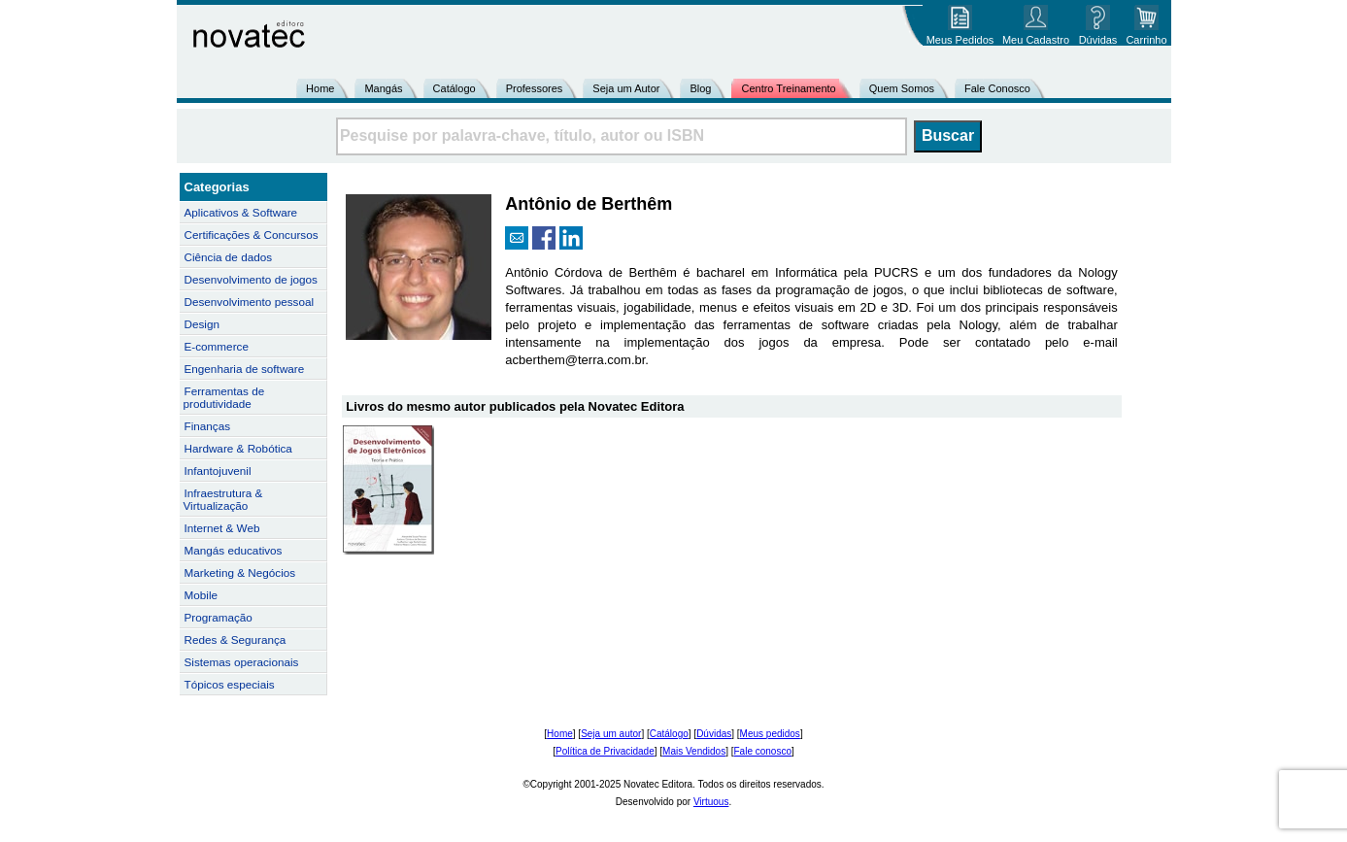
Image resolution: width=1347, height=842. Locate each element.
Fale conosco (762, 751)
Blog (700, 88)
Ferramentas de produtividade (224, 397)
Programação (219, 617)
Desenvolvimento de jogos (251, 279)
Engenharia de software (245, 368)
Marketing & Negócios (240, 572)
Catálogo (454, 88)
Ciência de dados (229, 257)
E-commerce (217, 346)
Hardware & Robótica (238, 448)
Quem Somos (901, 88)
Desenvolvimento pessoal (250, 301)
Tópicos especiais (230, 684)
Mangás (383, 88)
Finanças (208, 426)
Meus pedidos (770, 733)
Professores (534, 88)
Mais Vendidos (693, 751)
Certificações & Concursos (252, 234)
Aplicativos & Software (241, 212)
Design (202, 324)
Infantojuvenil (218, 470)
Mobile (202, 595)
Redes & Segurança (235, 639)
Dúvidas (713, 733)
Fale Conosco (997, 88)
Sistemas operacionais (242, 662)
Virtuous (711, 801)
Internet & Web (222, 528)
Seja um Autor (625, 88)
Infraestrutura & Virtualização (223, 499)
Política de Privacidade (605, 751)
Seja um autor (611, 733)
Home (320, 88)
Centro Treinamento (788, 88)
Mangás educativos (234, 550)
